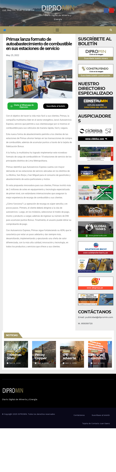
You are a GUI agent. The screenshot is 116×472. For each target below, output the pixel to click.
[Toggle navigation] (57, 30)
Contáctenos (79, 415)
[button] (111, 30)
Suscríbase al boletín (101, 415)
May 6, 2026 (15, 363)
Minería (10, 351)
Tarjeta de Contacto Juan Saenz (96, 423)
